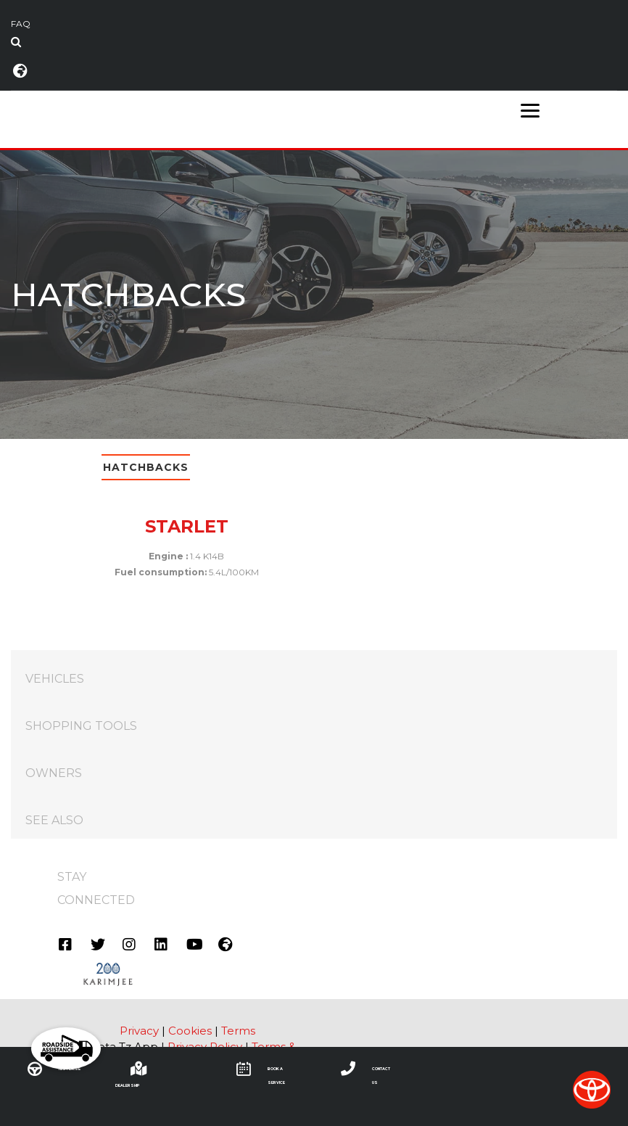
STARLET (186, 527)
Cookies (190, 1031)
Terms (238, 1031)
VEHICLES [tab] (321, 673)
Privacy (139, 1031)
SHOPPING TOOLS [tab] (321, 720)
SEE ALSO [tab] (321, 814)
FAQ (20, 23)
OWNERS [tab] (321, 767)
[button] (66, 1048)
